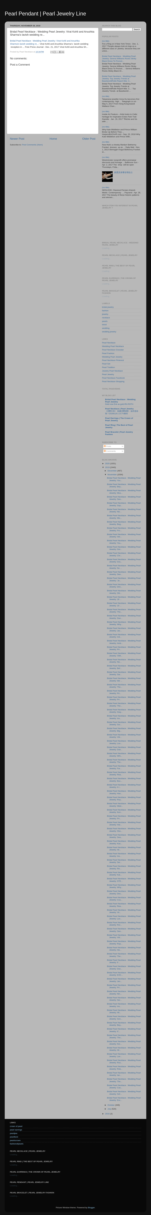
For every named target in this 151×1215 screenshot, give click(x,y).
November (112, 474)
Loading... (106, 248)
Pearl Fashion (108, 353)
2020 (107, 463)
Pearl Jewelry (108, 374)
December (112, 471)
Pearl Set (106, 364)
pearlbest (14, 1137)
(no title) (105, 41)
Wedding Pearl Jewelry (112, 357)
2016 (107, 1114)
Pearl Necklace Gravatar (113, 350)
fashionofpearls (16, 1144)
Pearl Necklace (108, 343)
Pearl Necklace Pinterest (113, 360)
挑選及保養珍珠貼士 (123, 172)
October (111, 1105)
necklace (106, 318)
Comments (110, 451)
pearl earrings (16, 1130)
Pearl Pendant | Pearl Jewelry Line (45, 14)
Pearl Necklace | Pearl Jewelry (119, 409)
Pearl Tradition (108, 367)
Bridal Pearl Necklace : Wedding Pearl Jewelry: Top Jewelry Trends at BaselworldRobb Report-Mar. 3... (119, 78)
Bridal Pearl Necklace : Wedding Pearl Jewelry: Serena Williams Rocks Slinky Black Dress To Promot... (119, 58)
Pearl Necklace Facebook (113, 378)
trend (104, 324)
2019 (107, 467)
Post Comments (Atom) (32, 145)
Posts (107, 446)
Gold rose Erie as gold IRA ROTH (119, 404)
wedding (105, 328)
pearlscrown (15, 1140)
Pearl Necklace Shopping (113, 381)
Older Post (88, 138)
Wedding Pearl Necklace (113, 346)
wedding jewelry (109, 332)
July (109, 1109)
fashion (105, 310)
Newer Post (17, 138)
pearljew (13, 1133)
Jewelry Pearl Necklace (112, 371)
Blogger (91, 1207)
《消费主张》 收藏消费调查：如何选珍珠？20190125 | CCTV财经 (121, 412)
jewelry (105, 314)
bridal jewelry (108, 307)
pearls (104, 321)
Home (53, 138)
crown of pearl (16, 1126)
